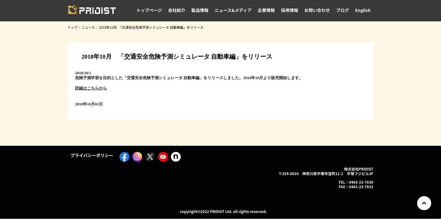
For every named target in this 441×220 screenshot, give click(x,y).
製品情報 (200, 10)
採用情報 (289, 10)
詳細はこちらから (91, 88)
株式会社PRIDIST (91, 12)
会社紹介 (176, 10)
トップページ (149, 10)
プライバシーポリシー (91, 155)
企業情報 (266, 10)
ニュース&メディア (233, 10)
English (363, 10)
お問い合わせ (317, 10)
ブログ (342, 10)
